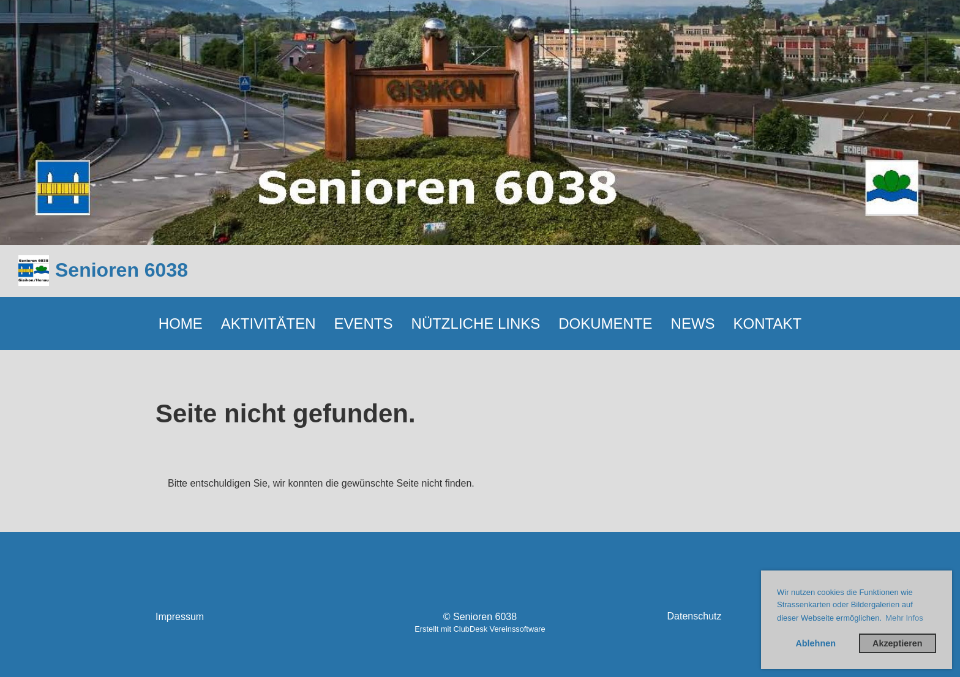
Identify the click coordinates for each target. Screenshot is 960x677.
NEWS (693, 323)
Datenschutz (694, 616)
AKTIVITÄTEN (268, 323)
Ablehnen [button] (815, 643)
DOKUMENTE (605, 323)
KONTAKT (767, 323)
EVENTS (363, 323)
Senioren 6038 (121, 270)
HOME (181, 323)
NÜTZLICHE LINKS (476, 323)
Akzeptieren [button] (897, 643)
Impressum (180, 617)
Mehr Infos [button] (904, 618)
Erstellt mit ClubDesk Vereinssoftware (479, 629)
